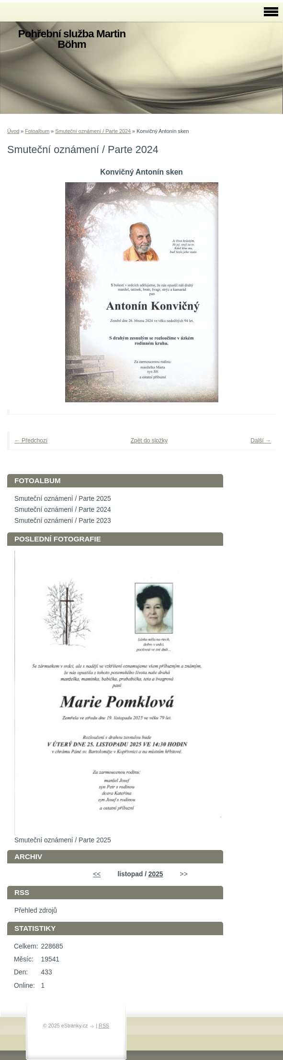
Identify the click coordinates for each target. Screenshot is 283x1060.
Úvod (13, 131)
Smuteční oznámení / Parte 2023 (62, 520)
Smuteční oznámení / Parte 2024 (93, 131)
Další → (260, 440)
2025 (155, 874)
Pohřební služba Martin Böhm (71, 39)
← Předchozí (30, 440)
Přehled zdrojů (35, 910)
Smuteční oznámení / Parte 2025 (62, 498)
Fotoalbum (37, 131)
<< (97, 874)
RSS (104, 1025)
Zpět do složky (149, 440)
